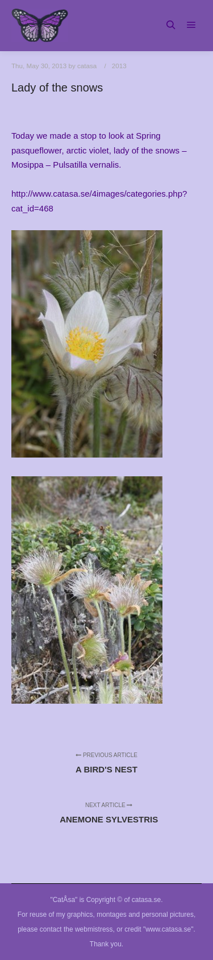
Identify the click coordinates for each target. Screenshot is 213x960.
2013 (119, 65)
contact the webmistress (76, 929)
